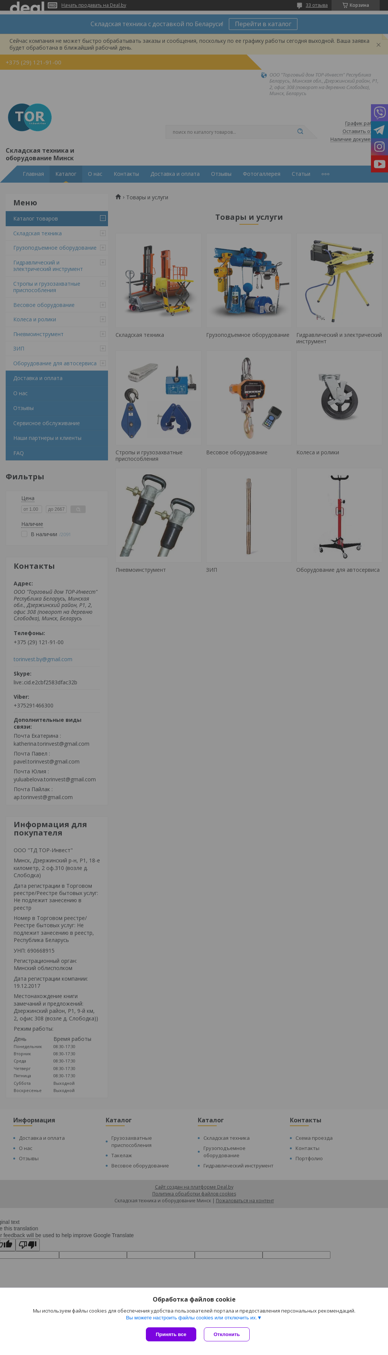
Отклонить (227, 1334)
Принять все (171, 1334)
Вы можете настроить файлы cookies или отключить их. (191, 1318)
